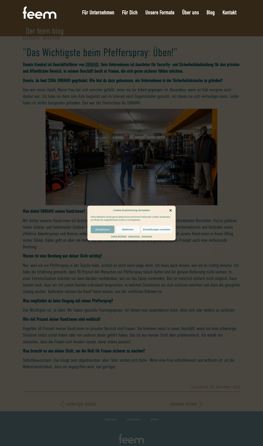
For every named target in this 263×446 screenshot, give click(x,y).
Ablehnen (128, 229)
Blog (210, 12)
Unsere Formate (159, 12)
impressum (147, 236)
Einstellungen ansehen (156, 229)
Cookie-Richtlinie (119, 236)
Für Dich (130, 12)
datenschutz (134, 236)
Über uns (190, 12)
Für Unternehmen (98, 12)
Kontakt (229, 12)
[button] (170, 210)
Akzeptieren (102, 229)
